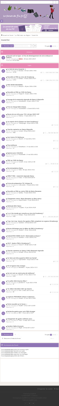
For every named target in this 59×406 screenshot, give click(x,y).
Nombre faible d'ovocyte (15, 326)
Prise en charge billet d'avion (16, 107)
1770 (50, 80)
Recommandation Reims (15, 168)
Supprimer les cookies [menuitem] (46, 388)
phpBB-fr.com (33, 400)
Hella (20, 170)
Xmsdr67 (21, 230)
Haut (57, 388)
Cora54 (21, 131)
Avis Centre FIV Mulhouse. (15, 137)
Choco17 (21, 245)
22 (57, 163)
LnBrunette (22, 185)
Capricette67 (22, 259)
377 (57, 216)
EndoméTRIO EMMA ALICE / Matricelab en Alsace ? (23, 236)
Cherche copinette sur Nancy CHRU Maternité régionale (25, 251)
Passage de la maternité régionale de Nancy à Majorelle (25, 99)
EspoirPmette (23, 200)
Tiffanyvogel (22, 123)
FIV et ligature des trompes (16, 266)
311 (49, 276)
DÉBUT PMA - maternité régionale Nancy (20, 176)
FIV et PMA (16, 60)
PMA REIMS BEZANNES (15, 85)
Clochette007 (22, 108)
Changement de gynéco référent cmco (19, 319)
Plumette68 (22, 154)
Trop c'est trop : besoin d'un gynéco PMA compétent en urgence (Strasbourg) (32, 221)
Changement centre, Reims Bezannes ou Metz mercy (24, 199)
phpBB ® (33, 394)
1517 (53, 72)
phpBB (24, 398)
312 (52, 276)
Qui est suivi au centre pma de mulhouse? (21, 273)
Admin (21, 59)
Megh (20, 328)
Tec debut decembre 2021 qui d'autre (19, 289)
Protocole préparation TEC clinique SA (19, 183)
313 (54, 276)
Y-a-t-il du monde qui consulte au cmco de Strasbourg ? (25, 213)
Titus (20, 320)
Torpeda (21, 207)
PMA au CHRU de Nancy (15, 160)
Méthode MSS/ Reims (14, 206)
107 (57, 133)
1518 (57, 72)
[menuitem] (26, 395)
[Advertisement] (29, 370)
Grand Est (5, 40)
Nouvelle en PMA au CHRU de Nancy (19, 92)
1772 (57, 80)
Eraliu (20, 177)
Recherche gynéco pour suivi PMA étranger (21, 311)
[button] (57, 46)
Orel (20, 290)
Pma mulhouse (12, 145)
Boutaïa (21, 70)
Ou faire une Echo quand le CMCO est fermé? (22, 258)
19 (51, 163)
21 (55, 163)
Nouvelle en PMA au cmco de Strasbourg (20, 77)
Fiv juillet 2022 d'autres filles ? (17, 281)
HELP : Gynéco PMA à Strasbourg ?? (18, 243)
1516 (50, 72)
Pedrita (21, 116)
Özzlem (21, 298)
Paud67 (21, 305)
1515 (47, 72)
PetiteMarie (22, 147)
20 (53, 163)
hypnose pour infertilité (15, 153)
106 (54, 133)
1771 (53, 80)
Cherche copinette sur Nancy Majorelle (20, 129)
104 (49, 133)
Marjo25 (21, 86)
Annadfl (21, 252)
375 (52, 216)
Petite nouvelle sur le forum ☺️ (17, 304)
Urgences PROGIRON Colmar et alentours (20, 297)
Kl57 (20, 313)
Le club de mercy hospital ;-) (16, 69)
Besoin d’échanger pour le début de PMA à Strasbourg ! (25, 228)
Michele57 (22, 267)
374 (49, 216)
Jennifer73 (22, 282)
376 (54, 216)
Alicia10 (21, 139)
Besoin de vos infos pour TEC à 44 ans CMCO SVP (23, 114)
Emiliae (21, 78)
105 (52, 133)
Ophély (21, 193)
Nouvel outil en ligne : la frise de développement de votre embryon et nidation (29, 56)
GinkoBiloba (22, 101)
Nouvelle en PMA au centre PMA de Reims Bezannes (24, 191)
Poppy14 (21, 94)
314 (57, 276)
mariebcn (21, 223)
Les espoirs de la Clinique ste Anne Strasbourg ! (22, 121)
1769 (47, 80)
